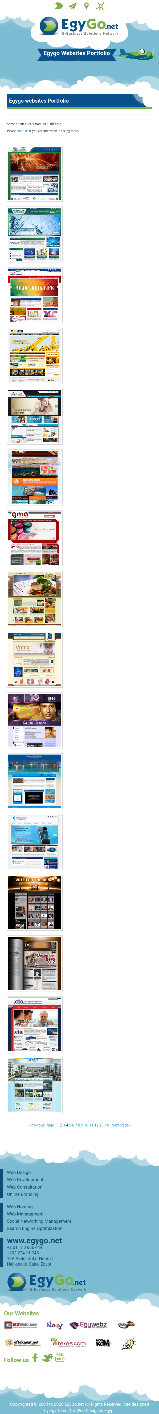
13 (101, 1125)
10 (86, 1125)
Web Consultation (25, 1187)
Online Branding (23, 1194)
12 (96, 1125)
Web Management (25, 1214)
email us (22, 131)
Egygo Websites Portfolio (77, 54)
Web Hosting (20, 1206)
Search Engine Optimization (34, 1228)
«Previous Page (41, 1125)
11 (91, 1125)
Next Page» (121, 1125)
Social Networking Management (39, 1221)
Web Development (25, 1179)
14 (107, 1125)
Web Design (19, 1172)
